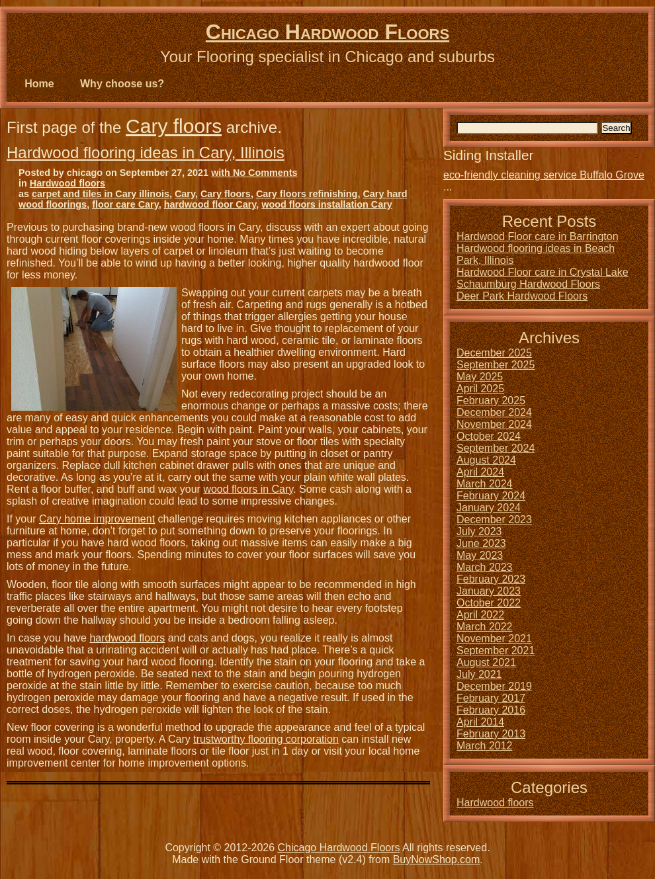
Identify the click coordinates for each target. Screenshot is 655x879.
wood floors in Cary (248, 489)
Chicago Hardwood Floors (327, 32)
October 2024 (489, 436)
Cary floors (174, 126)
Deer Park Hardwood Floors (522, 296)
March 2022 (485, 626)
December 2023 (494, 519)
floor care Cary (125, 204)
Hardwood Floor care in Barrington (538, 236)
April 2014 (480, 722)
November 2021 (494, 638)
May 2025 (480, 376)
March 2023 (485, 567)
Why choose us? (122, 83)
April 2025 (480, 388)
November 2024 (494, 424)
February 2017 (491, 698)
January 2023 (489, 591)
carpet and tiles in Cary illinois (100, 193)
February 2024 (491, 495)
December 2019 (494, 686)
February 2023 (491, 579)
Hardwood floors (67, 183)
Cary (185, 193)
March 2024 (485, 483)
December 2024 (494, 412)
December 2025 (494, 352)
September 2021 (496, 650)
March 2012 (485, 745)
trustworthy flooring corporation (266, 739)
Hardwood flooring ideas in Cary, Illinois (145, 152)
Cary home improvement (97, 518)
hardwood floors (127, 638)
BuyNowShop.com (436, 859)
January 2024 (489, 507)
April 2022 (480, 614)
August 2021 (486, 662)
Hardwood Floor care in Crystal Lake (543, 272)
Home (39, 83)
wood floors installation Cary (326, 204)
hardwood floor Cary (210, 204)
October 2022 (489, 602)
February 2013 (491, 733)
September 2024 (496, 448)
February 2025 (491, 400)
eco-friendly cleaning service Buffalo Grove (543, 175)
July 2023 (479, 531)
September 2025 (496, 364)
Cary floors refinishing (307, 193)
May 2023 (480, 555)
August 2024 (486, 460)
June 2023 (481, 543)
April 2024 (480, 472)
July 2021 (479, 674)
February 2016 (491, 710)
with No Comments (254, 172)
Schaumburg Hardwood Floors (528, 284)
